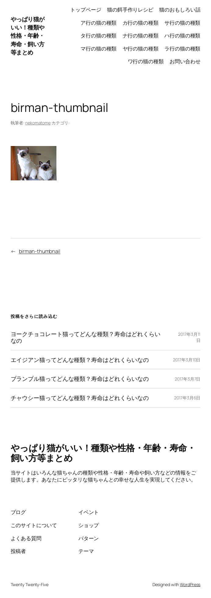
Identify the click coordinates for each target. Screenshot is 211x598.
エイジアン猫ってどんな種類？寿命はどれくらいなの (80, 359)
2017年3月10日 (186, 360)
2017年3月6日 (187, 398)
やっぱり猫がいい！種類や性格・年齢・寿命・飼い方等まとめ (28, 35)
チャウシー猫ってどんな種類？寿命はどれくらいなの (80, 398)
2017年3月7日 (187, 379)
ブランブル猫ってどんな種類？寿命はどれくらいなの (80, 378)
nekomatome (38, 123)
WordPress (190, 584)
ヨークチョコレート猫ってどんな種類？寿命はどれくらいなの (85, 337)
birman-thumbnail (39, 251)
